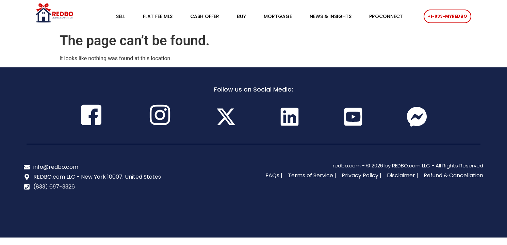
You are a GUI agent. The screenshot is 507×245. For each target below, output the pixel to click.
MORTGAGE (278, 16)
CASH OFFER (204, 16)
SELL (120, 16)
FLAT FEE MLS (158, 16)
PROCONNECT (386, 16)
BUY (241, 16)
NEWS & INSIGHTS (330, 16)
